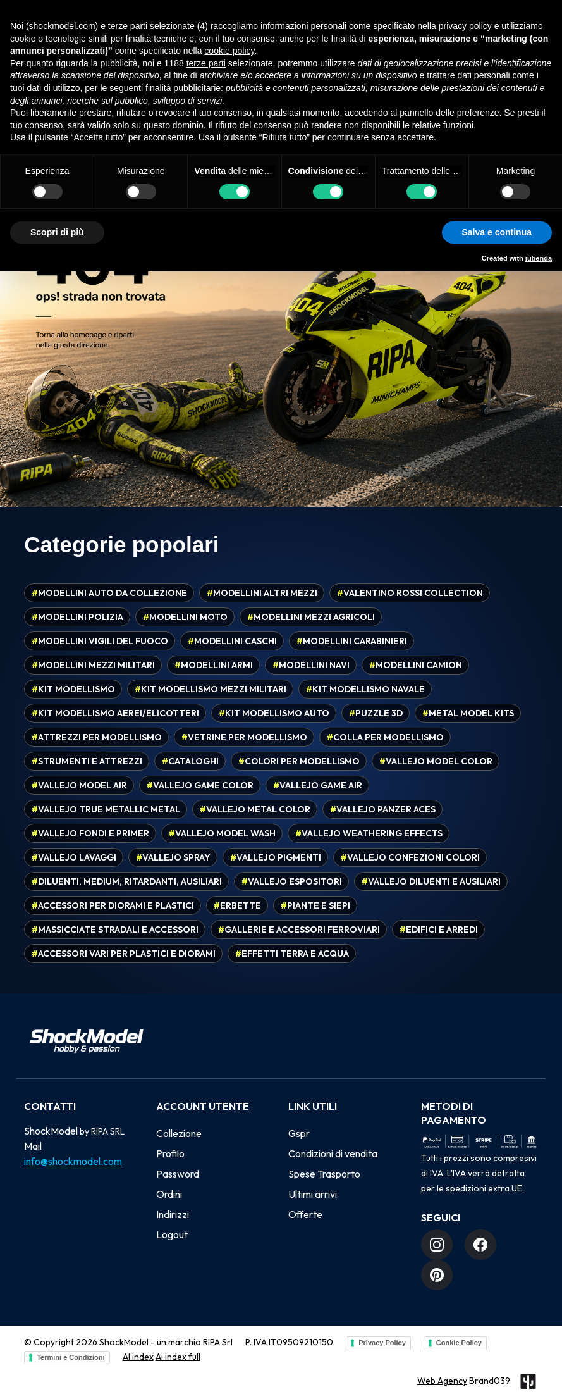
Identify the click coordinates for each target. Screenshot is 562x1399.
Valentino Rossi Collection (410, 593)
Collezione (179, 1133)
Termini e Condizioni (70, 1357)
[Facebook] (480, 1244)
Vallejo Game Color (200, 785)
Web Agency (442, 1380)
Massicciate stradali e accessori (115, 929)
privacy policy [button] (465, 26)
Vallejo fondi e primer (90, 833)
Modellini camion (415, 665)
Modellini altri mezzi (262, 593)
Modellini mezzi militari (93, 665)
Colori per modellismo (299, 761)
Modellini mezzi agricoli (311, 617)
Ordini (169, 1194)
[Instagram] (437, 1244)
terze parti (206, 63)
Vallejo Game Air (317, 785)
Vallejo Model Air (79, 785)
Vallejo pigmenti (275, 857)
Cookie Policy (459, 1342)
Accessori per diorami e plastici (113, 905)
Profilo (170, 1153)
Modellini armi (213, 665)
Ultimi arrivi (312, 1194)
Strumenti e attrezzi (87, 761)
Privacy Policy (382, 1342)
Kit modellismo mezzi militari (210, 689)
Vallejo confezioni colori (410, 857)
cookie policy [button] (229, 51)
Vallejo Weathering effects (369, 833)
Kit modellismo (73, 689)
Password (177, 1173)
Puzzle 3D (376, 713)
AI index (138, 1356)
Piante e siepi (315, 905)
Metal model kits (468, 713)
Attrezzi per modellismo (97, 737)
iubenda (538, 258)
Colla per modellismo (385, 737)
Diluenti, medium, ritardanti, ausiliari (127, 881)
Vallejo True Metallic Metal (106, 809)
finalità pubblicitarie (183, 88)
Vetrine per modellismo (244, 737)
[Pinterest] (437, 1275)
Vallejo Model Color (435, 761)
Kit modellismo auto (274, 713)
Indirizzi (172, 1214)
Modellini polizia (77, 617)
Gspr (299, 1133)
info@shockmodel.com (73, 1161)
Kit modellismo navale (365, 689)
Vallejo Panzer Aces (383, 809)
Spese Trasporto (324, 1173)
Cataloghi (190, 761)
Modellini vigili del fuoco (100, 641)
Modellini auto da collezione (109, 593)
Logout (172, 1234)
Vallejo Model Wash (222, 833)
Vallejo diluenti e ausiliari (431, 881)
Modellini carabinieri (351, 641)
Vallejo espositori (291, 881)
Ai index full (178, 1356)
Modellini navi (311, 665)
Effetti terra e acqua (292, 953)
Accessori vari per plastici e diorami (124, 953)
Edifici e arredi (439, 929)
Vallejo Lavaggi (74, 857)
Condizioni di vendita (332, 1153)
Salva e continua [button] (497, 232)
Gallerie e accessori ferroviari (299, 929)
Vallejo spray (173, 857)
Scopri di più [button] (57, 232)
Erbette (237, 905)
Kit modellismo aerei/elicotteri (115, 713)
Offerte (305, 1214)
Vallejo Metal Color (255, 809)
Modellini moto (185, 617)
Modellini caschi (232, 641)
